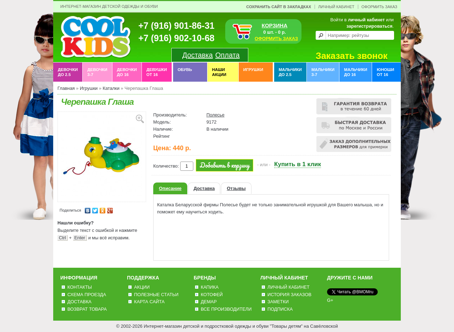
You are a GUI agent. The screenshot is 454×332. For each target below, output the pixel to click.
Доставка (197, 55)
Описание (170, 188)
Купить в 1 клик (297, 164)
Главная (66, 88)
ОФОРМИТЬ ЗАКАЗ (276, 38)
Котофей (212, 294)
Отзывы (236, 188)
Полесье (215, 115)
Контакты (79, 287)
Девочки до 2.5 (68, 72)
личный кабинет (366, 19)
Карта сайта (149, 301)
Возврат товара (87, 309)
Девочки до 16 (127, 72)
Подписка (280, 309)
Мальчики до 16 (355, 72)
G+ (330, 300)
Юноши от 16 (385, 72)
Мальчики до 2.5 (290, 72)
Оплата (227, 55)
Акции (142, 287)
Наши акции (219, 72)
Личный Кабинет (336, 7)
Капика (209, 287)
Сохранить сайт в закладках (278, 7)
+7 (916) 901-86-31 (176, 26)
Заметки (278, 301)
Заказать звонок (351, 56)
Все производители (226, 309)
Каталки (111, 88)
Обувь (185, 72)
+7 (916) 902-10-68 (176, 38)
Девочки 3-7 (97, 72)
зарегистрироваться (370, 26)
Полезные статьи (156, 294)
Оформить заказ (379, 7)
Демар (209, 301)
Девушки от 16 (156, 72)
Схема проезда (86, 294)
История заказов (289, 294)
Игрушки (253, 72)
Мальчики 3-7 (322, 72)
